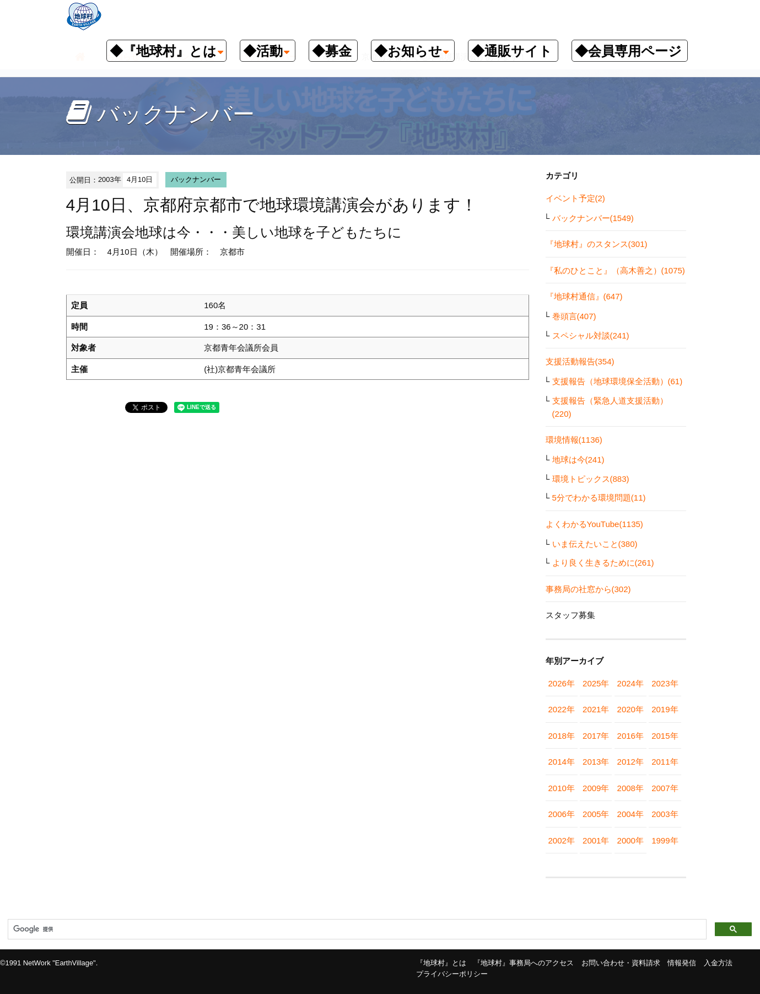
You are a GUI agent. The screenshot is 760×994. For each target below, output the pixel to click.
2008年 (630, 788)
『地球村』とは (441, 963)
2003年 (664, 814)
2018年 (561, 735)
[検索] (356, 929)
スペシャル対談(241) (590, 335)
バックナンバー (196, 179)
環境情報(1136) (574, 439)
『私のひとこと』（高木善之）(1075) (615, 270)
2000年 (630, 840)
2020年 (630, 709)
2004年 (630, 814)
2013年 (596, 761)
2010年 (561, 788)
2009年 (596, 788)
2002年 (561, 840)
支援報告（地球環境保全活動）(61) (617, 381)
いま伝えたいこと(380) (595, 544)
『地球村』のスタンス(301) (597, 244)
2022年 (561, 709)
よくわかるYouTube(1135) (594, 524)
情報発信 (681, 963)
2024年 (630, 683)
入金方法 (718, 963)
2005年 (596, 814)
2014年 (561, 761)
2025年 (596, 683)
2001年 (596, 840)
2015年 (664, 735)
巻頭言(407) (574, 316)
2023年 (664, 683)
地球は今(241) (578, 459)
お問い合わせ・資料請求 (620, 963)
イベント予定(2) (575, 198)
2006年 (561, 814)
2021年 (596, 709)
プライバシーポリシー (452, 974)
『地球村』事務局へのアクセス (523, 963)
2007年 (664, 788)
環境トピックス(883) (590, 478)
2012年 (630, 761)
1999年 (664, 840)
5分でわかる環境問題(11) (599, 497)
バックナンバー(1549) (593, 218)
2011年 (664, 761)
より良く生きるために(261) (603, 562)
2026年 (561, 683)
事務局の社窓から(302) (588, 589)
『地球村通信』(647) (584, 296)
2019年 (664, 709)
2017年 (596, 735)
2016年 (630, 735)
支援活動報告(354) (580, 361)
